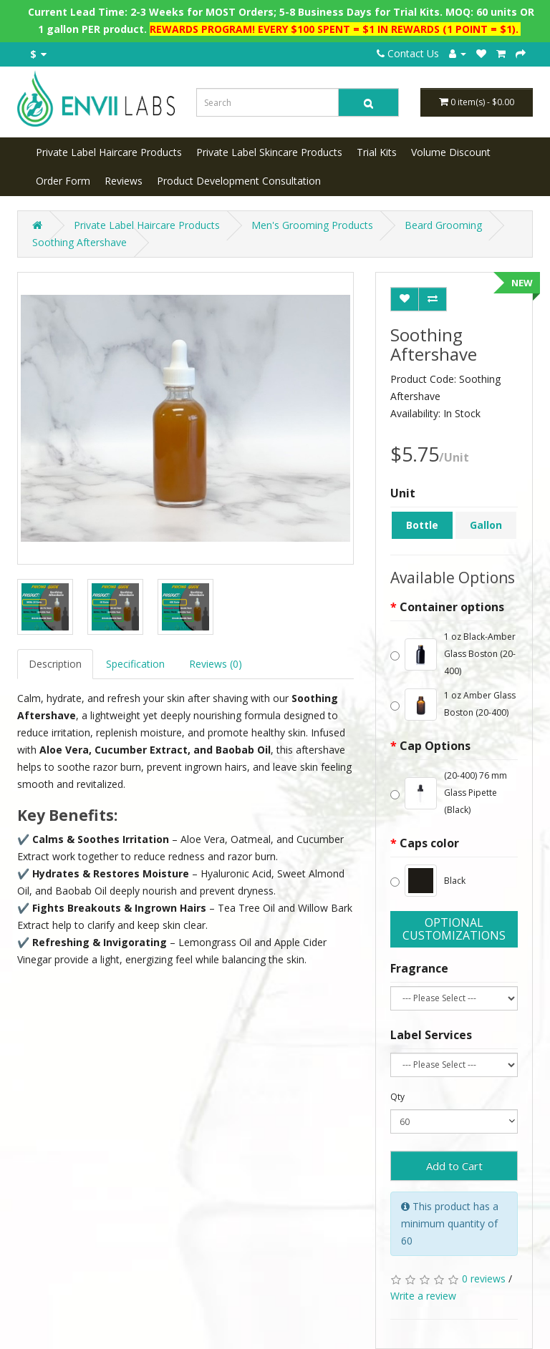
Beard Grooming (443, 225)
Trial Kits (377, 152)
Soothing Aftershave (79, 242)
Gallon (486, 525)
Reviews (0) (215, 664)
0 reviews (484, 1278)
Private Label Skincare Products (269, 152)
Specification (135, 664)
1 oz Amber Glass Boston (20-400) (453, 704)
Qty (397, 1097)
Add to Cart (454, 1166)
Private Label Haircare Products (109, 152)
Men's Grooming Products (312, 225)
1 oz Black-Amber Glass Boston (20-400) (453, 653)
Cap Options (435, 746)
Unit (402, 493)
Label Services (431, 1035)
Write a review (423, 1295)
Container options (452, 607)
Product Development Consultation (239, 181)
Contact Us (408, 53)
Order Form (63, 181)
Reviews (124, 181)
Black (427, 881)
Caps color (429, 843)
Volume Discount (451, 152)
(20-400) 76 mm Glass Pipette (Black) (448, 792)
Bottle (422, 525)
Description (55, 664)
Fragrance (419, 968)
